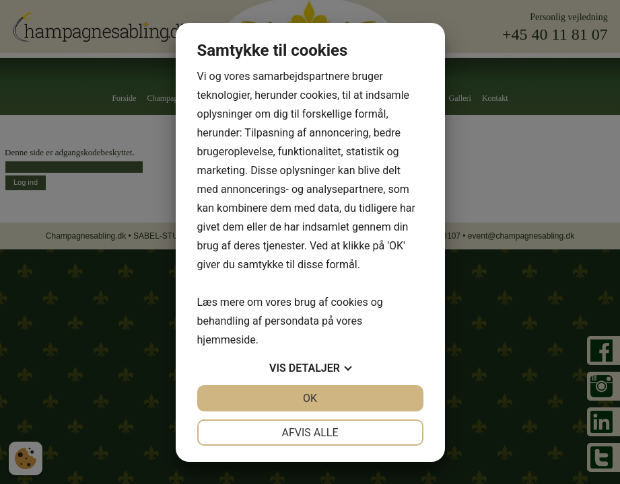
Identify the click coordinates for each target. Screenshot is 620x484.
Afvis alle (309, 432)
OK (310, 398)
